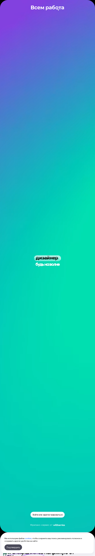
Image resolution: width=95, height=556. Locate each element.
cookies (28, 538)
